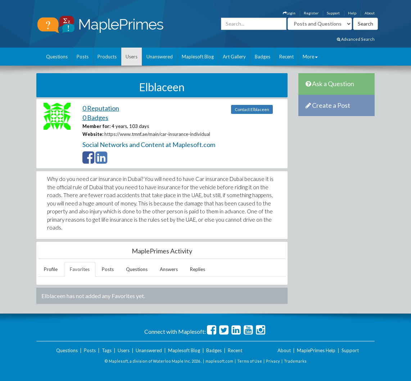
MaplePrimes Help (316, 350)
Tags (107, 350)
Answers (169, 269)
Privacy (273, 361)
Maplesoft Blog (198, 56)
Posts (83, 56)
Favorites (80, 269)
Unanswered (159, 56)
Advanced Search (356, 39)
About (370, 13)
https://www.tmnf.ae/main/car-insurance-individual (157, 134)
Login (289, 13)
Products (107, 56)
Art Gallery (234, 56)
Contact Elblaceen (252, 109)
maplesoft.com (219, 361)
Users (131, 56)
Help (352, 13)
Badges (262, 56)
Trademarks (295, 361)
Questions (57, 56)
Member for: (96, 126)
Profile (51, 269)
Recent (286, 56)
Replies (197, 269)
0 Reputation (100, 108)
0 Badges (95, 117)
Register (311, 13)
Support (333, 13)
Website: (92, 134)
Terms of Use (249, 361)
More (310, 56)
